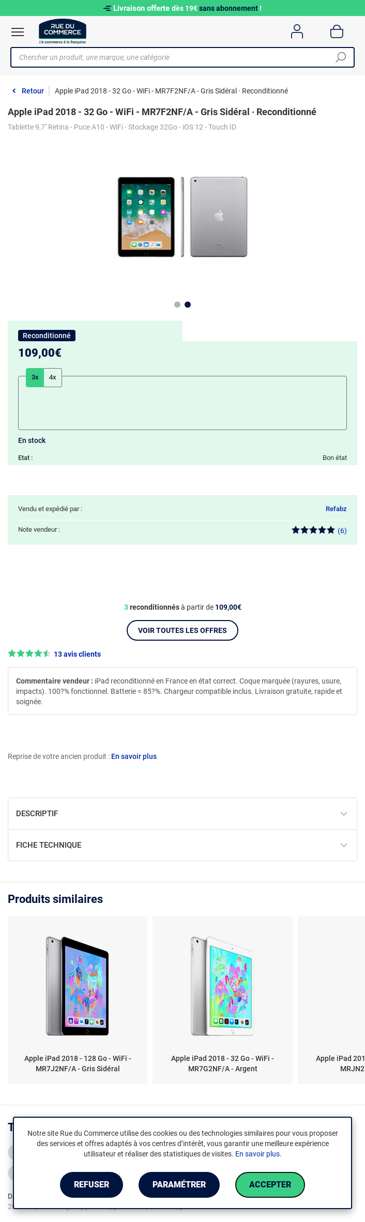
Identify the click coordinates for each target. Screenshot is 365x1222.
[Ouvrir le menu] (18, 32)
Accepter (270, 1184)
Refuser (91, 1184)
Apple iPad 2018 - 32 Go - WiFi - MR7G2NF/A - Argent (222, 1063)
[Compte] (297, 31)
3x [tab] (35, 377)
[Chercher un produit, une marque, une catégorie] (178, 57)
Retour (33, 91)
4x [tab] (52, 377)
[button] (182, 653)
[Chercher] (341, 57)
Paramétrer (179, 1184)
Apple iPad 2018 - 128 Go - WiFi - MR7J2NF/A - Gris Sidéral (77, 1063)
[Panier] (336, 31)
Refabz (336, 509)
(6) (319, 530)
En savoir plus (134, 756)
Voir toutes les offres (182, 630)
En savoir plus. (258, 1154)
